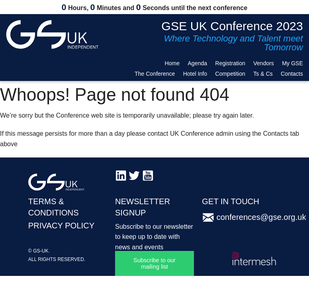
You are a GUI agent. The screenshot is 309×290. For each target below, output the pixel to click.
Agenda (197, 63)
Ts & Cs (263, 73)
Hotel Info (195, 73)
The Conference (154, 73)
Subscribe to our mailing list (155, 263)
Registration (230, 63)
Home (172, 63)
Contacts (292, 73)
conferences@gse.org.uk (261, 217)
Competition (230, 73)
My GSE (292, 63)
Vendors (263, 63)
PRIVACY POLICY (61, 225)
